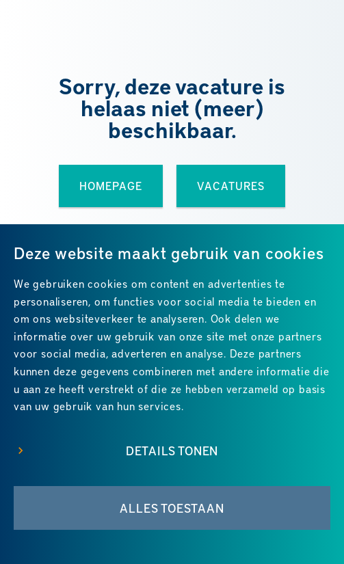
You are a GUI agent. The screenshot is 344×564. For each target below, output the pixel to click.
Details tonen (172, 450)
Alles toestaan (172, 507)
